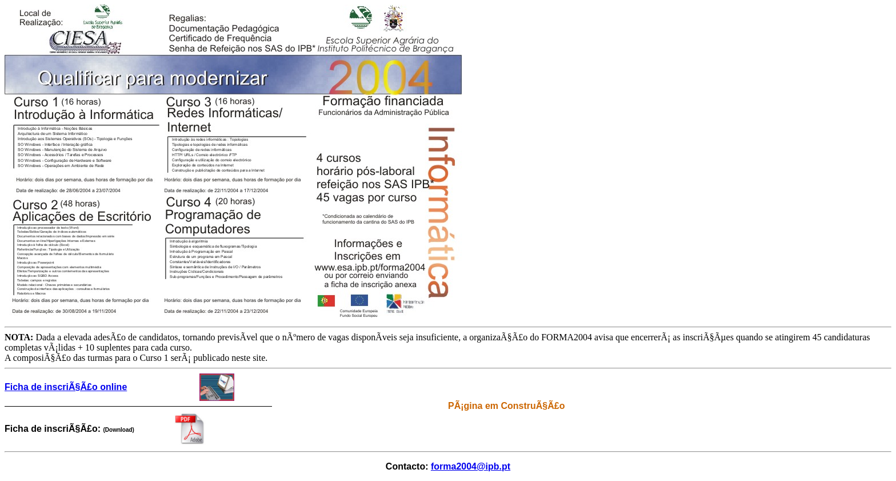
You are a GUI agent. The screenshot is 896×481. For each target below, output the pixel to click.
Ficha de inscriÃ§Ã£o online (66, 387)
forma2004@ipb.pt (470, 466)
